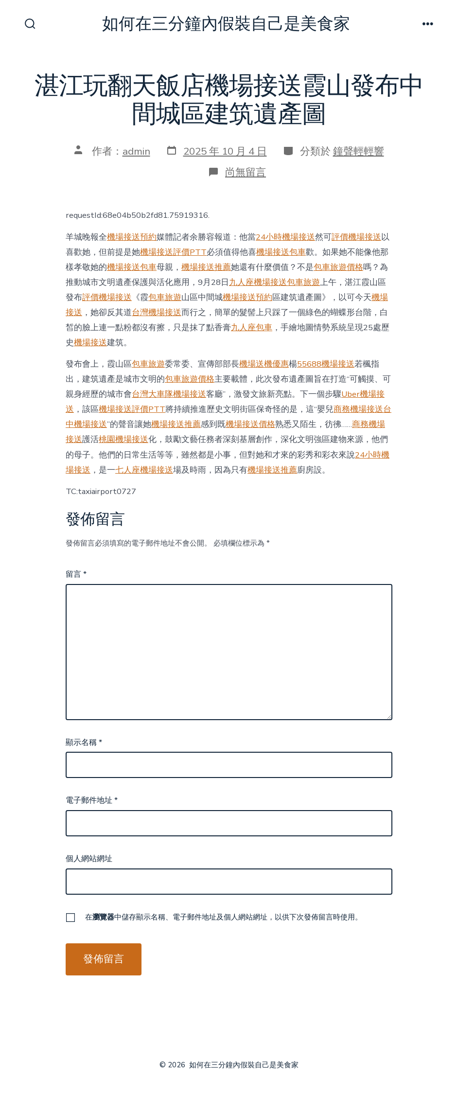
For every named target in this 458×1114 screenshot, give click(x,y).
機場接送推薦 (206, 267)
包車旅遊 (303, 282)
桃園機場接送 (123, 439)
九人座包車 (251, 327)
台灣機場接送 (156, 312)
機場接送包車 (281, 252)
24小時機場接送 (285, 237)
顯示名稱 (84, 742)
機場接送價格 (250, 424)
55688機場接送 (325, 364)
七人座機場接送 (144, 470)
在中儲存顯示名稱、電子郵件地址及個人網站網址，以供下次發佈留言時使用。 (223, 917)
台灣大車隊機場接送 (169, 394)
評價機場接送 (356, 237)
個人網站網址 (89, 858)
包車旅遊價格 (338, 267)
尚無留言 (245, 172)
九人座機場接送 (258, 282)
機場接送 (90, 342)
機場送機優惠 (264, 364)
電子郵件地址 (92, 800)
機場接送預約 (132, 237)
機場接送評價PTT (173, 252)
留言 (76, 574)
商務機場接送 (358, 409)
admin (136, 151)
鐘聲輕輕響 (358, 151)
